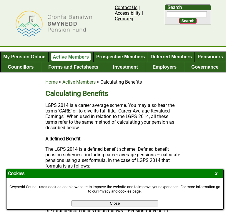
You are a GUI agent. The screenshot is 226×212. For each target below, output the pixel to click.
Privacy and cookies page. (120, 191)
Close (115, 203)
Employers (164, 66)
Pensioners (210, 56)
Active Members (71, 56)
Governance (204, 66)
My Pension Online (24, 56)
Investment (125, 66)
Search (174, 7)
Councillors (21, 66)
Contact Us (126, 7)
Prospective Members (120, 56)
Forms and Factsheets (73, 66)
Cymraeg (124, 18)
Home (51, 82)
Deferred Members (171, 56)
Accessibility (128, 13)
